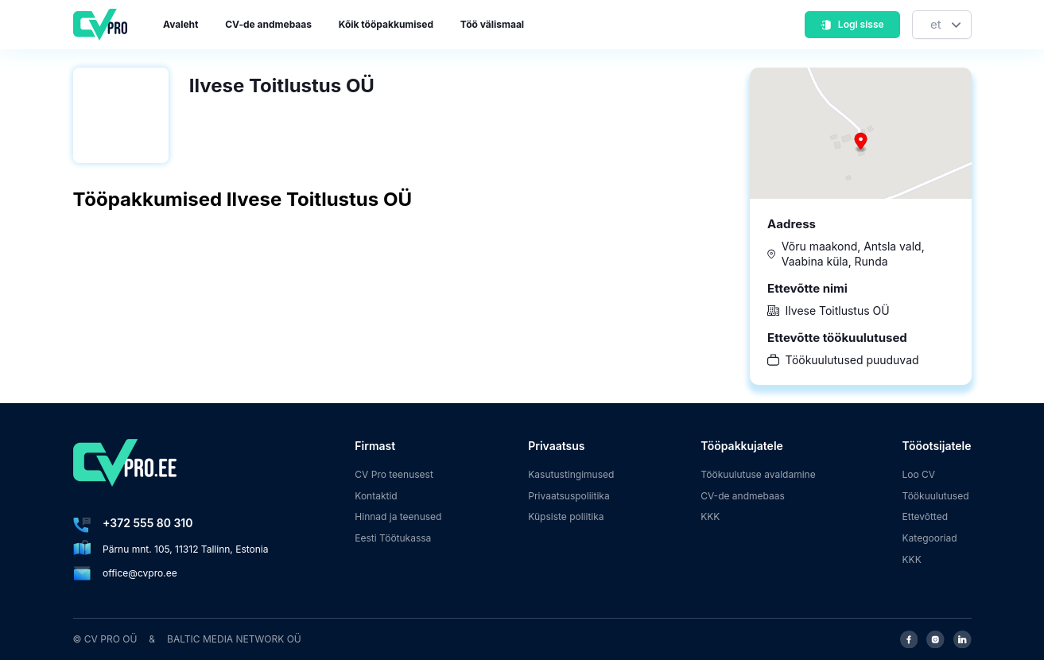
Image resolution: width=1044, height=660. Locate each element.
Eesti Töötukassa (393, 538)
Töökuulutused (935, 496)
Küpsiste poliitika (566, 516)
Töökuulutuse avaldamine (758, 474)
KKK (710, 516)
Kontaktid (376, 496)
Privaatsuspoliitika (568, 496)
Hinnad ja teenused (398, 516)
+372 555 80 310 (147, 523)
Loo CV (919, 474)
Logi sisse (851, 24)
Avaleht (180, 24)
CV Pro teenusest (394, 474)
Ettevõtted (925, 516)
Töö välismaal (492, 24)
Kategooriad (929, 538)
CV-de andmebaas (268, 24)
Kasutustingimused (571, 474)
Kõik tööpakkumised (386, 24)
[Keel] (942, 25)
